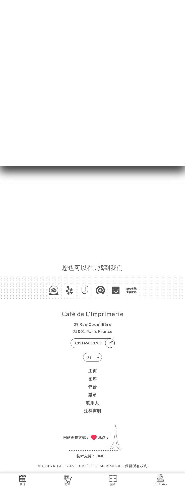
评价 (92, 386)
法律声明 (92, 410)
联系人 (92, 402)
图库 (92, 378)
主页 (92, 370)
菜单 (92, 394)
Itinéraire (160, 480)
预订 (22, 480)
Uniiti (102, 456)
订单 (68, 480)
